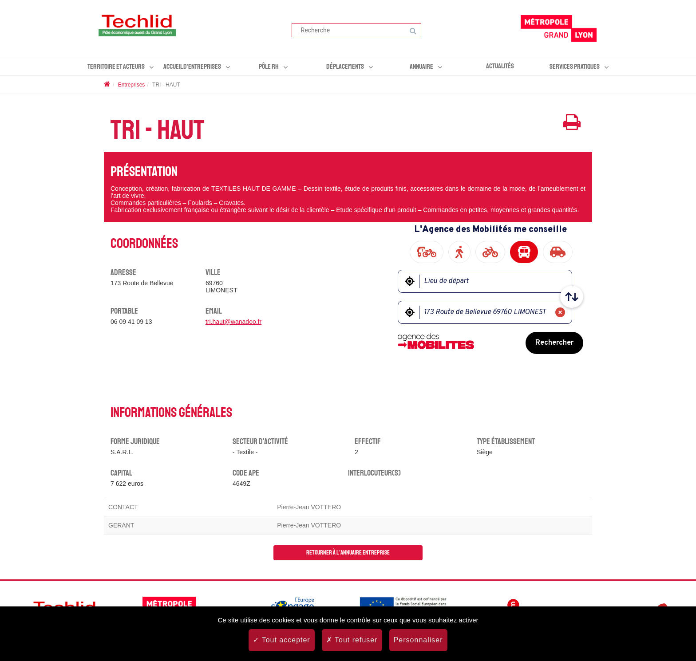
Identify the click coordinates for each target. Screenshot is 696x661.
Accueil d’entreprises (192, 66)
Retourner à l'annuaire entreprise (348, 552)
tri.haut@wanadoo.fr (233, 321)
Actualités (500, 66)
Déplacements (345, 66)
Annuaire (421, 66)
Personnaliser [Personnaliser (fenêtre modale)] (418, 640)
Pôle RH (269, 66)
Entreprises (131, 85)
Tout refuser (352, 640)
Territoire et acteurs (116, 66)
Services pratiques (575, 66)
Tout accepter (281, 640)
